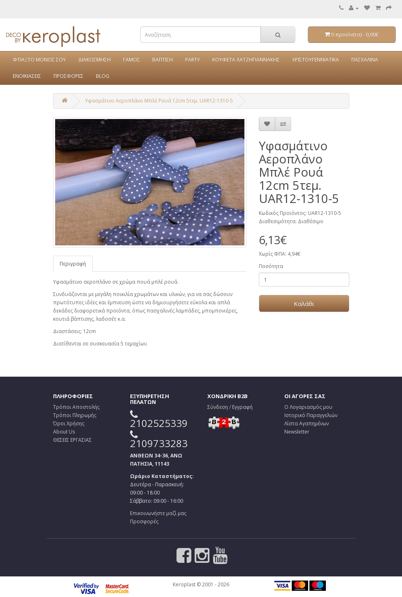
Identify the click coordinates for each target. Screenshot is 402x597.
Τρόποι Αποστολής (76, 406)
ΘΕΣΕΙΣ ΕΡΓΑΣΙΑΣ (72, 439)
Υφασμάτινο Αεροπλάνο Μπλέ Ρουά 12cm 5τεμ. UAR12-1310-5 (159, 100)
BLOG (102, 75)
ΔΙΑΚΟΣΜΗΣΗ (94, 59)
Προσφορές (144, 521)
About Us (64, 431)
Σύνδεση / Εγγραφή (230, 406)
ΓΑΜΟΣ (131, 59)
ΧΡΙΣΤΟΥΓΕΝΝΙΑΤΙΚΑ (315, 59)
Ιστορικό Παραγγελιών (310, 415)
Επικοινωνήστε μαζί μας (158, 513)
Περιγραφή (73, 263)
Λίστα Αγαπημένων (306, 423)
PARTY (192, 59)
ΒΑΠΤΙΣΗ (162, 59)
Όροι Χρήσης (68, 423)
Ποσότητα (271, 266)
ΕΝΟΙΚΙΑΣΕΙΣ (27, 75)
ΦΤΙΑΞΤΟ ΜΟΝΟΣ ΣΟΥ (39, 59)
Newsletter (296, 431)
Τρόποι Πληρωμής (74, 415)
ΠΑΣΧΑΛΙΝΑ (364, 59)
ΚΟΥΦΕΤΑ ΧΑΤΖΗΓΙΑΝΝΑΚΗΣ (246, 59)
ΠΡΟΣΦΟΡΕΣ (68, 75)
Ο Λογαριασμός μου (308, 406)
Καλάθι (304, 303)
